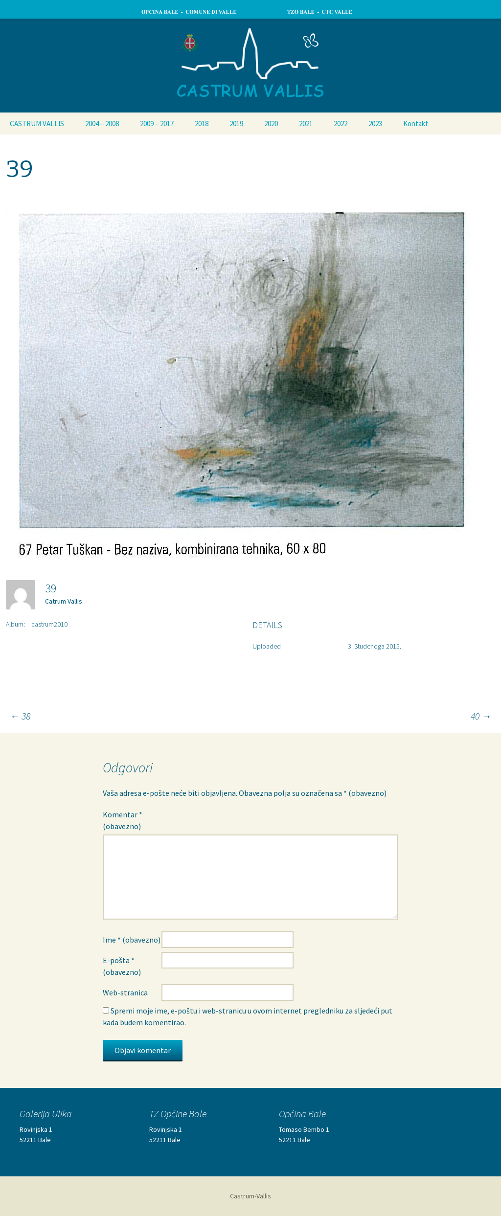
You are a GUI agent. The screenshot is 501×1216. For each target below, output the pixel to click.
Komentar (122, 820)
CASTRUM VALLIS (37, 123)
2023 (375, 123)
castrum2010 (49, 624)
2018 (201, 123)
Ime (131, 940)
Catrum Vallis (63, 601)
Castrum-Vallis (250, 1196)
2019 (236, 123)
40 (481, 716)
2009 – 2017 (157, 123)
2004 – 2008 (102, 123)
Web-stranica (125, 992)
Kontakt (415, 123)
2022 (340, 123)
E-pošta (122, 966)
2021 (306, 123)
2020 (271, 123)
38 (20, 716)
